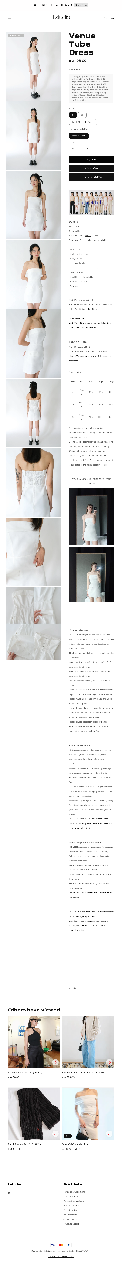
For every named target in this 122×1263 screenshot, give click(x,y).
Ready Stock (78, 136)
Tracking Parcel (71, 1224)
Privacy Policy (70, 1196)
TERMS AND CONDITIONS (61, 1256)
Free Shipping (70, 1210)
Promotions (75, 69)
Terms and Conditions (74, 1192)
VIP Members (70, 1215)
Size (71, 108)
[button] (9, 17)
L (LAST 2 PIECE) (83, 122)
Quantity (73, 142)
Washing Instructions (73, 1201)
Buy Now (91, 159)
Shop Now (81, 5)
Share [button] (74, 988)
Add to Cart (91, 168)
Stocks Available (78, 129)
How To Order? (71, 1206)
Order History (70, 1219)
